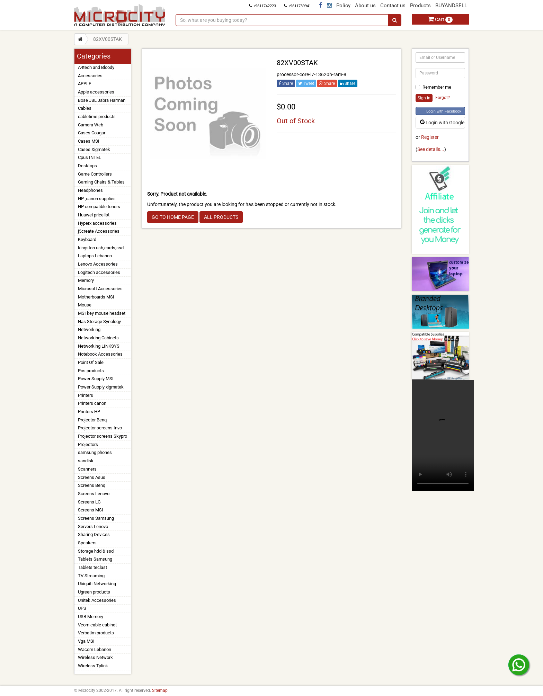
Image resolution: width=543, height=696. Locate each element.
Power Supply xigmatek (101, 387)
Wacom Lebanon (94, 649)
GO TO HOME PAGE (173, 217)
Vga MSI (86, 641)
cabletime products (97, 116)
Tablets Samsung (95, 559)
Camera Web (90, 124)
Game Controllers (95, 174)
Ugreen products (94, 592)
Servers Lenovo (93, 526)
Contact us (393, 5)
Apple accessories (96, 92)
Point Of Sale (91, 362)
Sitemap (160, 690)
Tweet (306, 83)
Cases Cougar (91, 132)
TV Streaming (91, 575)
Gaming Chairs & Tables (101, 182)
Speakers (87, 542)
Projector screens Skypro (102, 436)
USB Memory (90, 616)
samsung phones (95, 452)
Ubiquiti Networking (97, 583)
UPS (82, 608)
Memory (86, 280)
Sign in (424, 98)
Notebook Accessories (100, 354)
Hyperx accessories (97, 223)
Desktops (87, 165)
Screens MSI (90, 509)
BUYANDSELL (451, 5)
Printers (85, 395)
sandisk (86, 460)
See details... (430, 149)
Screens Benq (91, 485)
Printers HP (89, 411)
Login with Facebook (443, 111)
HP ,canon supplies (97, 198)
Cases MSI (88, 141)
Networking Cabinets (98, 337)
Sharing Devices (94, 534)
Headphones (90, 190)
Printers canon (92, 403)
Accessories (90, 75)
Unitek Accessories (97, 600)
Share (286, 83)
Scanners (87, 469)
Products (420, 5)
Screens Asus (91, 477)
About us (365, 5)
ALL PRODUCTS (221, 217)
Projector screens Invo (100, 427)
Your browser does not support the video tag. (443, 435)
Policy (343, 5)
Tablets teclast (92, 567)
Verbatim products (96, 632)
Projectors (88, 444)
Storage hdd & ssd (96, 551)
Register (430, 137)
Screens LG (89, 502)
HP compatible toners (99, 206)
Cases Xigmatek (94, 149)
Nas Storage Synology (99, 321)
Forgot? (442, 97)
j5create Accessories (98, 231)
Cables (84, 108)
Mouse (84, 304)
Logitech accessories (99, 272)
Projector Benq (92, 419)
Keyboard (87, 239)
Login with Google (442, 122)
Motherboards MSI (96, 297)
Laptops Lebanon (95, 255)
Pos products (91, 370)
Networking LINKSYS (98, 346)
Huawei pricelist (93, 214)
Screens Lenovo (93, 493)
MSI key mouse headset (101, 313)
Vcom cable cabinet (97, 624)
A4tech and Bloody (96, 67)
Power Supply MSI (96, 378)
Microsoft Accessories (100, 288)
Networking (89, 329)
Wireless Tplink (93, 665)
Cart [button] (440, 19)
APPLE (84, 83)
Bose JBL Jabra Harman (101, 100)
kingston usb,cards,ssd (101, 247)
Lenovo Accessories (98, 264)
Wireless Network (95, 657)
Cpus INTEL (89, 157)
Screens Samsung (96, 518)
